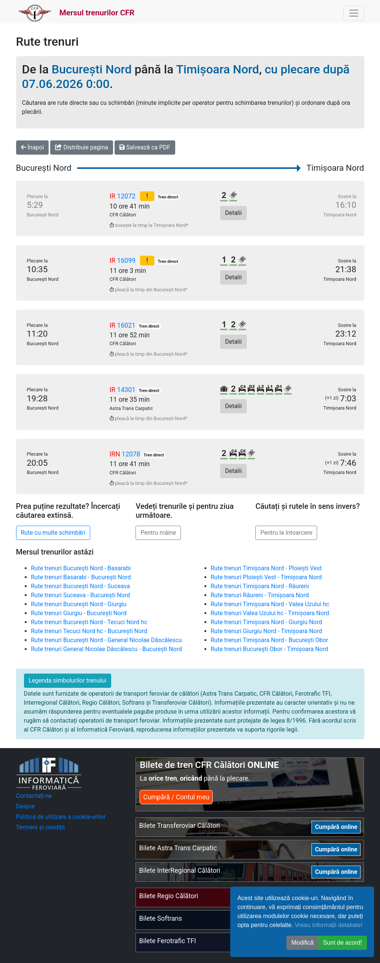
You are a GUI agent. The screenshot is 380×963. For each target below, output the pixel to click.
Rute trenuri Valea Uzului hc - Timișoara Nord (270, 613)
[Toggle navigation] (353, 13)
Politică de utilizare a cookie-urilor (61, 816)
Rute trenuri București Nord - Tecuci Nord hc (89, 622)
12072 (127, 196)
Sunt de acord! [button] (342, 942)
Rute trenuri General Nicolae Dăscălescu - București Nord (106, 649)
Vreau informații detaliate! (328, 925)
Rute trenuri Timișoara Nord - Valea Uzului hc (270, 604)
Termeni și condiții (40, 827)
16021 (127, 325)
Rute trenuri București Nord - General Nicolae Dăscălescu (106, 640)
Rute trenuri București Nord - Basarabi (81, 568)
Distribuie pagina (81, 147)
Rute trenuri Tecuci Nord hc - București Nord (89, 631)
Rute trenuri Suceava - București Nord (80, 595)
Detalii (233, 212)
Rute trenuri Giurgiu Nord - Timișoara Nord (266, 631)
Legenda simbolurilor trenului (67, 680)
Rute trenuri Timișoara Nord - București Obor (269, 640)
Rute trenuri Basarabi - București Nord (81, 577)
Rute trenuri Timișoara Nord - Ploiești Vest (266, 568)
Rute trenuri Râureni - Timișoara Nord (260, 595)
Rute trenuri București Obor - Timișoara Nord (269, 649)
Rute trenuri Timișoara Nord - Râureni (260, 586)
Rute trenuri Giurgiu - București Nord (79, 613)
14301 (127, 390)
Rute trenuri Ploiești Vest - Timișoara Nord (266, 577)
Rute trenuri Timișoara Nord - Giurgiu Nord (266, 622)
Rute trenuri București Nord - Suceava (80, 586)
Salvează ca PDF (144, 147)
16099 (127, 260)
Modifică (302, 942)
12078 (132, 454)
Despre (25, 806)
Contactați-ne (34, 795)
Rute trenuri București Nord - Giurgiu (79, 604)
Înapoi (32, 147)
